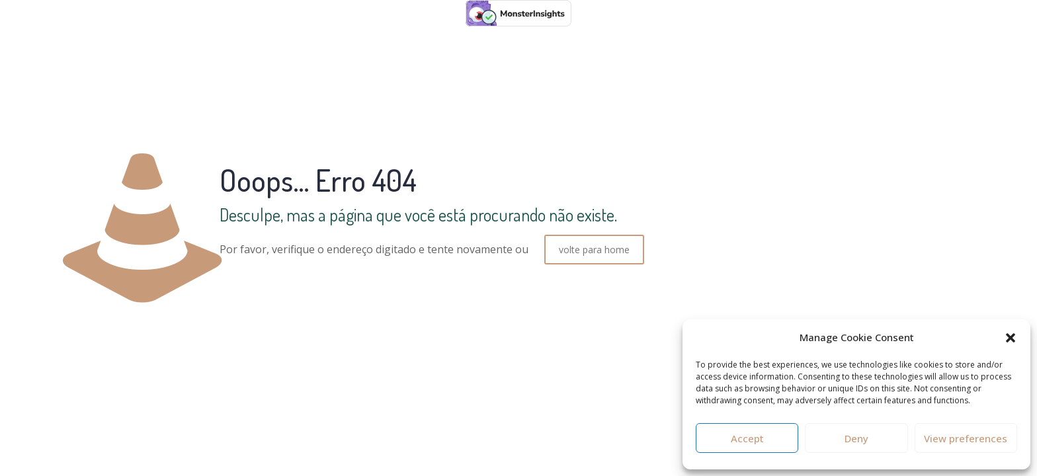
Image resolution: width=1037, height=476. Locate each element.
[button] (1010, 337)
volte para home (594, 249)
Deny (856, 438)
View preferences (965, 438)
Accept (747, 438)
